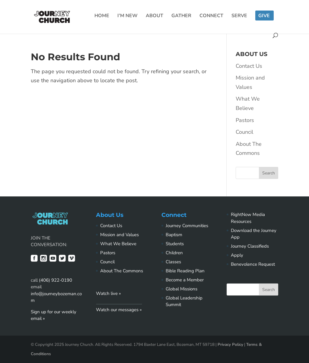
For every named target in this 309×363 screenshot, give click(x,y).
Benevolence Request (253, 264)
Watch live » (108, 293)
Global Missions (181, 289)
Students (175, 244)
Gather (181, 16)
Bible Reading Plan (185, 271)
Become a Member (185, 280)
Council (244, 132)
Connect (211, 16)
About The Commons (121, 271)
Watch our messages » (119, 310)
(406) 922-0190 (55, 280)
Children (174, 253)
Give (264, 16)
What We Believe (118, 244)
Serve (239, 16)
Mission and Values (119, 235)
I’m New (127, 16)
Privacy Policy (230, 344)
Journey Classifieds (250, 246)
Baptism (174, 235)
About (154, 16)
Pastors (245, 120)
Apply (237, 255)
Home (101, 16)
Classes (173, 262)
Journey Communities (187, 226)
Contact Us (249, 66)
